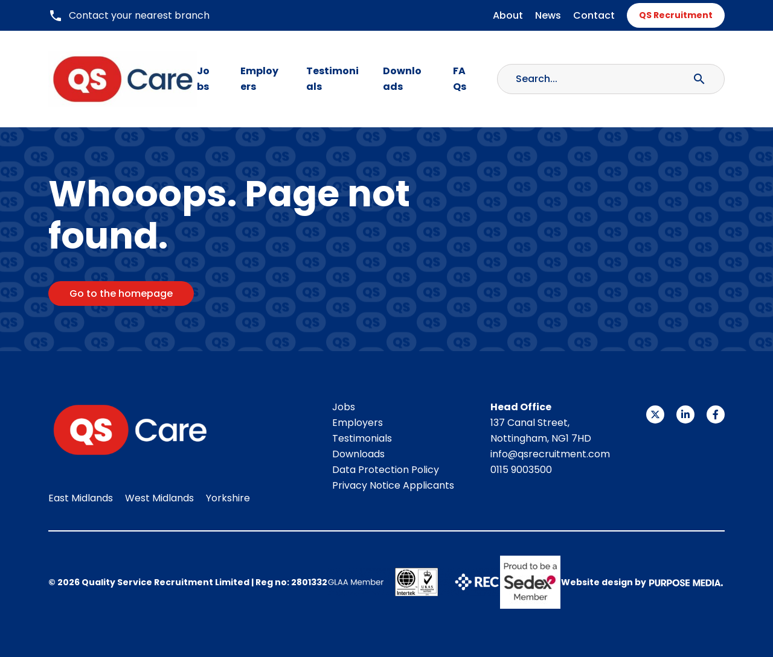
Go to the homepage (121, 293)
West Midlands (159, 498)
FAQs (459, 79)
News (548, 15)
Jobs (203, 79)
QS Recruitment (676, 15)
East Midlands (80, 498)
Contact (594, 15)
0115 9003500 (521, 470)
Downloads (402, 79)
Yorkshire (228, 498)
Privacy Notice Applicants (393, 485)
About (508, 15)
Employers (259, 79)
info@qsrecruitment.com (550, 454)
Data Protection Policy (385, 470)
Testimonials (332, 79)
